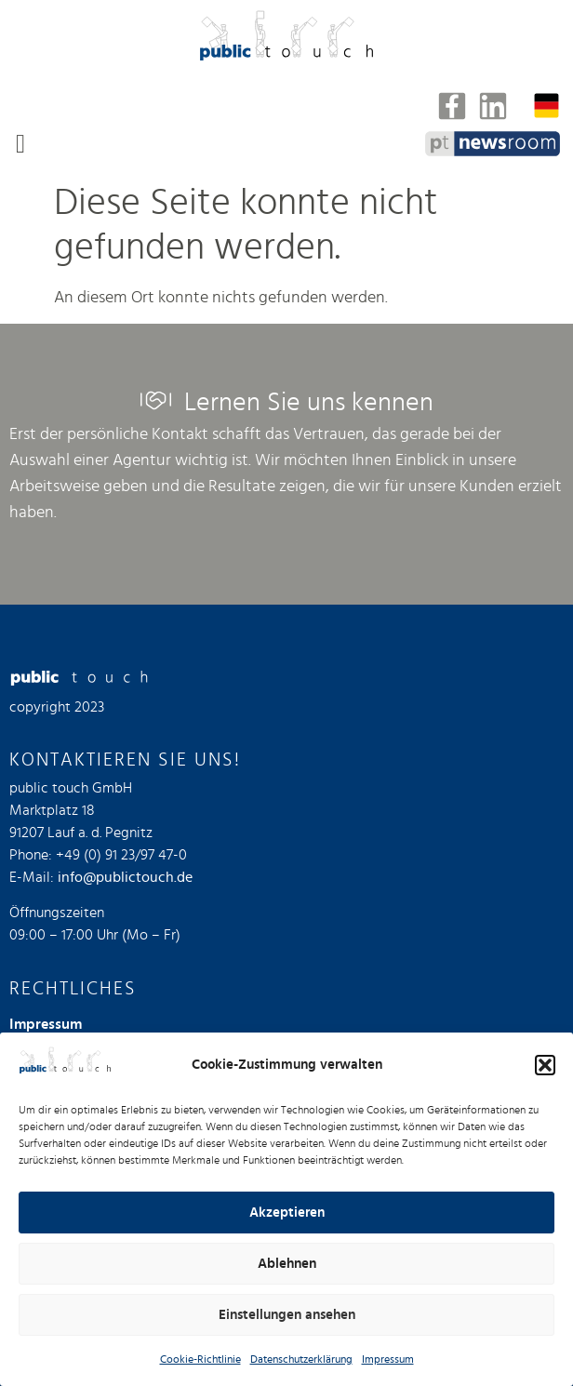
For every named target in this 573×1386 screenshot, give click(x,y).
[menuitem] (546, 105)
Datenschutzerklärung (301, 1359)
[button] (545, 1065)
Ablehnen (287, 1264)
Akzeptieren (287, 1212)
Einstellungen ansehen (287, 1315)
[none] (546, 105)
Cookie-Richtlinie (200, 1359)
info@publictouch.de (125, 877)
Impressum (388, 1359)
